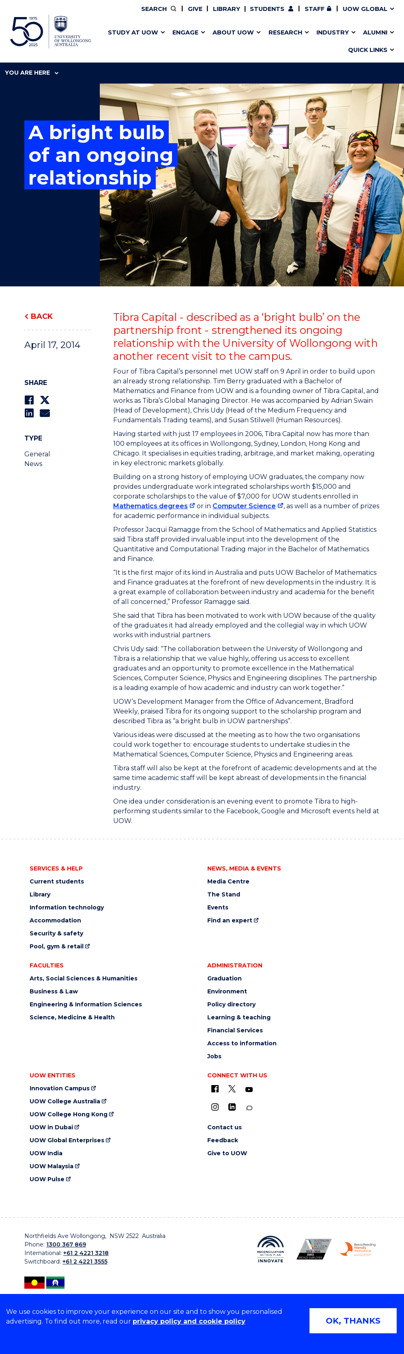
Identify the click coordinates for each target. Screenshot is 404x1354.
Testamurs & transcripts (181, 41)
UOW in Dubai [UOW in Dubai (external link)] (51, 1127)
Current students (57, 881)
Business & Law (54, 991)
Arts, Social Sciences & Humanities (84, 978)
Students (267, 9)
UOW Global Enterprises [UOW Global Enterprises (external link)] (67, 1140)
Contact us (296, 41)
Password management (193, 41)
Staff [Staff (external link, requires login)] (314, 9)
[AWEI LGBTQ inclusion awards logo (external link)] (314, 1249)
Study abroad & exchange (183, 41)
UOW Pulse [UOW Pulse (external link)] (47, 1179)
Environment (227, 991)
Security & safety (56, 933)
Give (195, 9)
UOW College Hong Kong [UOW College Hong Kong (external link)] (68, 1114)
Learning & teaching (239, 1017)
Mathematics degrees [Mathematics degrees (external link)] (150, 506)
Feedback (222, 1140)
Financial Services (235, 1030)
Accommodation (55, 920)
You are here (31, 72)
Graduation (224, 978)
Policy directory (231, 1004)
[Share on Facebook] (29, 400)
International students (311, 41)
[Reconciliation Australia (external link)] (270, 1249)
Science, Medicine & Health (72, 1017)
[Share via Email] (44, 413)
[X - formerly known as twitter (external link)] (232, 1088)
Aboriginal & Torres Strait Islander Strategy (201, 41)
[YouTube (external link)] (249, 1090)
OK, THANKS (353, 1321)
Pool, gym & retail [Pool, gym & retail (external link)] (57, 946)
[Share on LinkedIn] (29, 413)
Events (217, 907)
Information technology (67, 907)
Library (226, 9)
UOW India (46, 1153)
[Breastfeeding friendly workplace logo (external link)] (358, 1249)
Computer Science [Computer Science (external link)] (244, 506)
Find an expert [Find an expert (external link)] (229, 920)
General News (37, 459)
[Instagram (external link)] (215, 1107)
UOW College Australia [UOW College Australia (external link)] (65, 1101)
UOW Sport (188, 41)
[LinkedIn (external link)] (232, 1107)
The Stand (223, 894)
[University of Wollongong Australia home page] (50, 31)
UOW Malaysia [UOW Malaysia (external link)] (51, 1166)
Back (42, 316)
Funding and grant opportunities (199, 41)
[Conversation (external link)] (249, 1108)
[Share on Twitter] (44, 400)
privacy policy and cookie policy (189, 1321)
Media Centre (228, 881)
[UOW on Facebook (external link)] (215, 1088)
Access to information (242, 1043)
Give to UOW (227, 1153)
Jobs (214, 1056)
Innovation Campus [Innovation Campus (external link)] (60, 1088)
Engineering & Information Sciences (86, 1004)
